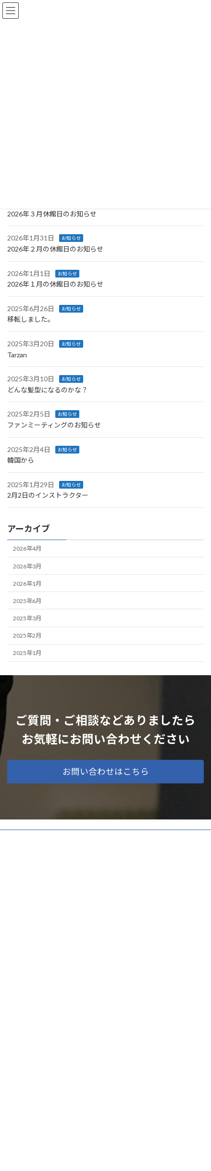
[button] (105, 771)
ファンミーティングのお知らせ (54, 425)
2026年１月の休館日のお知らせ (55, 284)
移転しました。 (30, 319)
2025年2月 (27, 635)
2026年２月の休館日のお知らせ (55, 249)
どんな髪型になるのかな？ (47, 390)
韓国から (20, 460)
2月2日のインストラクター (47, 495)
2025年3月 (27, 618)
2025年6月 (27, 600)
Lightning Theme (103, 1156)
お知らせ (71, 238)
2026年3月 (27, 565)
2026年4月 (27, 548)
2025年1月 (27, 652)
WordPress (59, 1156)
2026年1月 (27, 583)
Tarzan (17, 354)
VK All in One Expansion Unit (160, 1156)
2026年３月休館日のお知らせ (52, 214)
